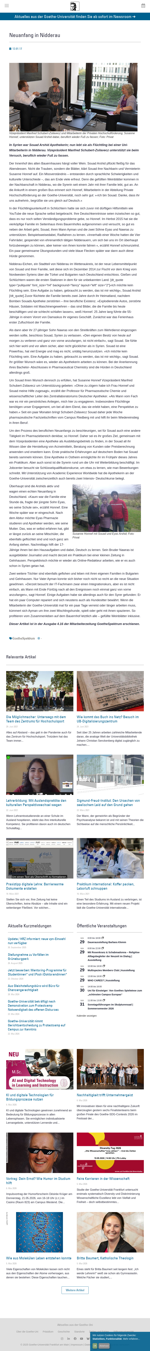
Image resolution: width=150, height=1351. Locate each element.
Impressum (76, 1344)
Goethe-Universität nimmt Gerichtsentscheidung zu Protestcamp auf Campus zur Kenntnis (36, 1025)
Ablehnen (104, 1345)
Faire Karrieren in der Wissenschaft (103, 1178)
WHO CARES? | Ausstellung (104, 980)
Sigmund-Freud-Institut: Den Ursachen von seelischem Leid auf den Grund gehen (108, 802)
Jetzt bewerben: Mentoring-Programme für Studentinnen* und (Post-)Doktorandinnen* (37, 972)
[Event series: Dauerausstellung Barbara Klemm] (102, 938)
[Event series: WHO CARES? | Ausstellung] (104, 976)
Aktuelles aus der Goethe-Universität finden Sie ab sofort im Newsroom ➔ (75, 16)
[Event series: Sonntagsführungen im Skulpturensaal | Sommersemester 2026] (104, 1000)
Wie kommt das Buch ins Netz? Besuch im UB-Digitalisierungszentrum (108, 719)
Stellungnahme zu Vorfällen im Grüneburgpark (28, 956)
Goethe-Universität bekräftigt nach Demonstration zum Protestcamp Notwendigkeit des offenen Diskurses (33, 1005)
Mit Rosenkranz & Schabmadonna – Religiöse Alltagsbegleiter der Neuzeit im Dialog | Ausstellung (114, 956)
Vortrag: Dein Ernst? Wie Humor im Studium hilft (38, 1180)
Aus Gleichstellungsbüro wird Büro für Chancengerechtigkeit (34, 988)
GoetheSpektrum (23, 638)
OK (95, 1345)
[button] (75, 1290)
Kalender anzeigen (87, 1015)
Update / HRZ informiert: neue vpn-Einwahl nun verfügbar (37, 941)
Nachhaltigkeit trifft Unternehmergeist (105, 1095)
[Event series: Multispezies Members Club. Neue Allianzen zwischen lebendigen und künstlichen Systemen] (104, 966)
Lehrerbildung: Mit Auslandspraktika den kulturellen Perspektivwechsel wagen (36, 802)
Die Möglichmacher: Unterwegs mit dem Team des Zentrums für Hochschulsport (36, 719)
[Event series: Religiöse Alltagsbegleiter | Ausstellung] (102, 948)
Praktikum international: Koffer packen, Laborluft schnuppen (105, 886)
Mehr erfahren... (131, 1338)
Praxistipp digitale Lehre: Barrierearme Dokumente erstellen (35, 886)
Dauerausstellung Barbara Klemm (107, 942)
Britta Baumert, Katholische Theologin (105, 1258)
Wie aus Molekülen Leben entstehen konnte (38, 1258)
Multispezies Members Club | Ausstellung (111, 970)
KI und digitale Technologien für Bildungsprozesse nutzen (30, 1097)
